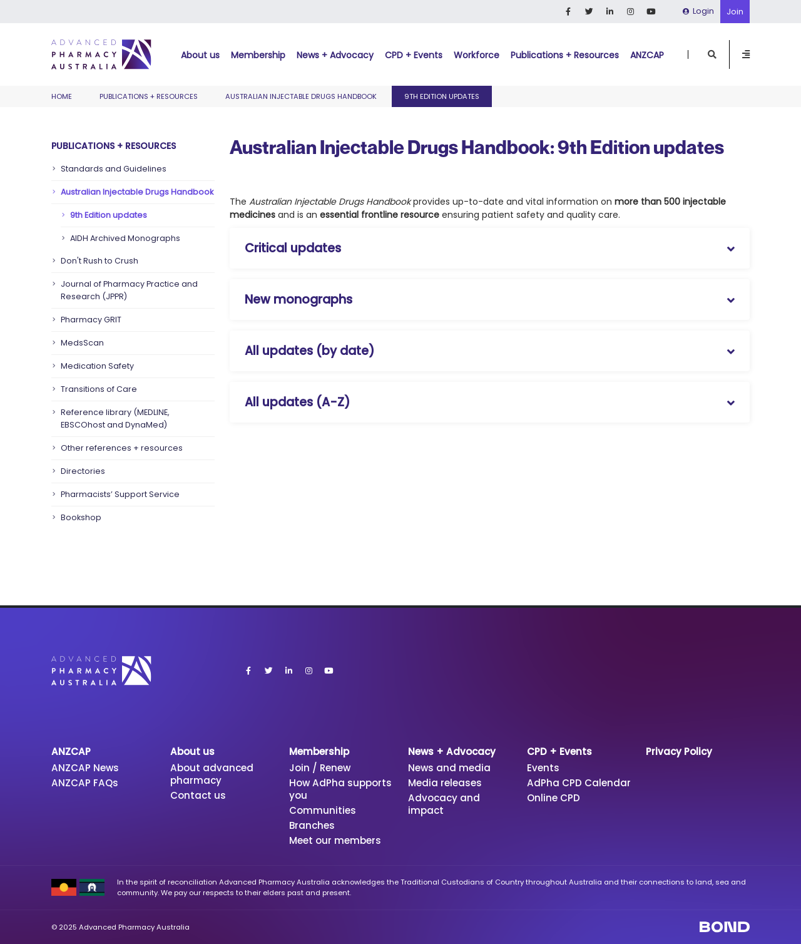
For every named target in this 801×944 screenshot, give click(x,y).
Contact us (198, 795)
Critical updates (293, 248)
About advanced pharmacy (211, 774)
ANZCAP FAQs (84, 782)
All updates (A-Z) (297, 402)
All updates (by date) (310, 350)
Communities (322, 810)
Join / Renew (319, 767)
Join (735, 12)
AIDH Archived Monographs (125, 238)
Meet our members (335, 840)
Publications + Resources (565, 55)
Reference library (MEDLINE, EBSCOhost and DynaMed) (115, 418)
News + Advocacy (335, 55)
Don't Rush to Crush (99, 260)
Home (61, 96)
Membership (258, 55)
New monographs (298, 299)
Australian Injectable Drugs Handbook (301, 96)
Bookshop (81, 517)
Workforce (476, 55)
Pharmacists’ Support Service (120, 494)
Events (543, 767)
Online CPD (553, 797)
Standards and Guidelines (113, 168)
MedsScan (82, 342)
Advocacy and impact (444, 804)
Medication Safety (97, 366)
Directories (83, 471)
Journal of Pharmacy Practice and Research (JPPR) (129, 290)
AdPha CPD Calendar (579, 782)
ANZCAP (647, 55)
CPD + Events (413, 55)
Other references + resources (122, 448)
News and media (449, 767)
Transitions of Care (99, 389)
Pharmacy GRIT (91, 319)
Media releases (445, 782)
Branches (312, 825)
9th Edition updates (108, 215)
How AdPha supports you (340, 789)
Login (698, 11)
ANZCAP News (85, 767)
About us (200, 55)
